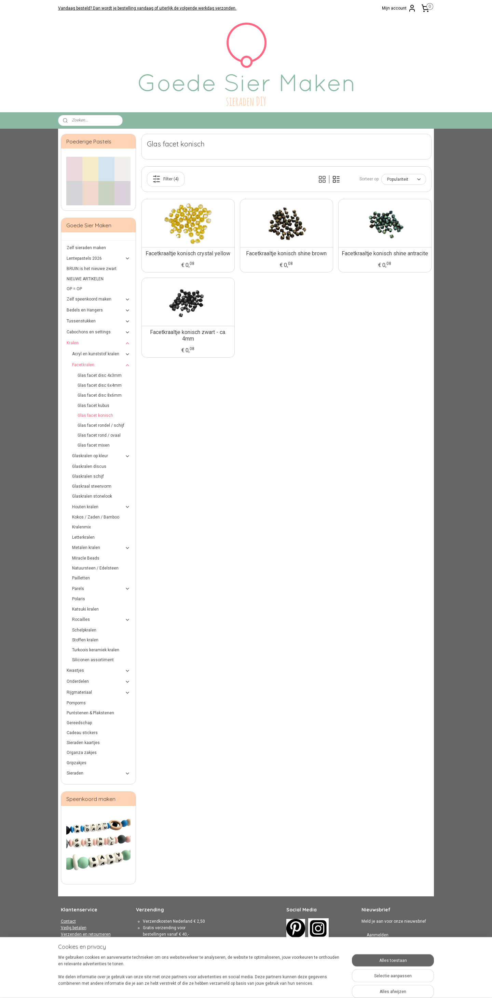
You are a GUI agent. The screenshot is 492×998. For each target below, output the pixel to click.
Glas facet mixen (94, 445)
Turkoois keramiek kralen (95, 650)
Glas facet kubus (93, 405)
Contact (68, 921)
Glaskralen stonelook (92, 496)
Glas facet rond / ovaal (99, 435)
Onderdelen (99, 681)
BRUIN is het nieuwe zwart (92, 268)
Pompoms (76, 703)
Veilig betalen (73, 927)
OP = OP (74, 288)
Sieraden (99, 773)
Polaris (78, 599)
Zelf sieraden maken (86, 247)
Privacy (67, 947)
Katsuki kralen (85, 609)
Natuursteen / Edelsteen (95, 568)
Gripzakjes (76, 762)
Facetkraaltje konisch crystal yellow (188, 253)
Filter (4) (165, 179)
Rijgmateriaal (99, 692)
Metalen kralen (101, 548)
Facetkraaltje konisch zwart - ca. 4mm (188, 335)
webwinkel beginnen (264, 985)
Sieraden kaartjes (83, 742)
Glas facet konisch (95, 415)
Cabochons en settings (99, 332)
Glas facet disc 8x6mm (100, 395)
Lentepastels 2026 (99, 258)
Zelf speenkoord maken (99, 299)
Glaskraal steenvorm (91, 486)
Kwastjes (99, 671)
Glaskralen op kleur (101, 456)
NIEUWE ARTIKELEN (85, 279)
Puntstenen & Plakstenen (90, 713)
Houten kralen (101, 507)
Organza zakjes (82, 752)
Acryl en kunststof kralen (101, 354)
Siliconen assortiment (93, 659)
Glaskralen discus (89, 466)
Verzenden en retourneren (86, 934)
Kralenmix (81, 527)
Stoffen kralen (85, 640)
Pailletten (81, 578)
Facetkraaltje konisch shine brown (286, 253)
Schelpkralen (84, 630)
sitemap (226, 985)
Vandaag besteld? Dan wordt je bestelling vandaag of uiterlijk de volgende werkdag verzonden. (147, 8)
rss (239, 985)
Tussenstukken (99, 321)
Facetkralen (101, 365)
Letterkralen (83, 537)
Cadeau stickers (82, 732)
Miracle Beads (85, 558)
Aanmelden (377, 935)
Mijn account (399, 8)
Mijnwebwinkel (321, 985)
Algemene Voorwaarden (84, 940)
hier (181, 960)
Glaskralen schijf (88, 476)
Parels (101, 588)
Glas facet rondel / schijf (101, 425)
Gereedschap (79, 722)
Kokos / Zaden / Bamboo (95, 517)
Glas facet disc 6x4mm (100, 385)
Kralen (99, 343)
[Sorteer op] (403, 179)
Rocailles (101, 620)
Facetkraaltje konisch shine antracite (384, 253)
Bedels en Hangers (99, 310)
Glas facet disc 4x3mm (100, 375)
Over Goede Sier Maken (83, 953)
